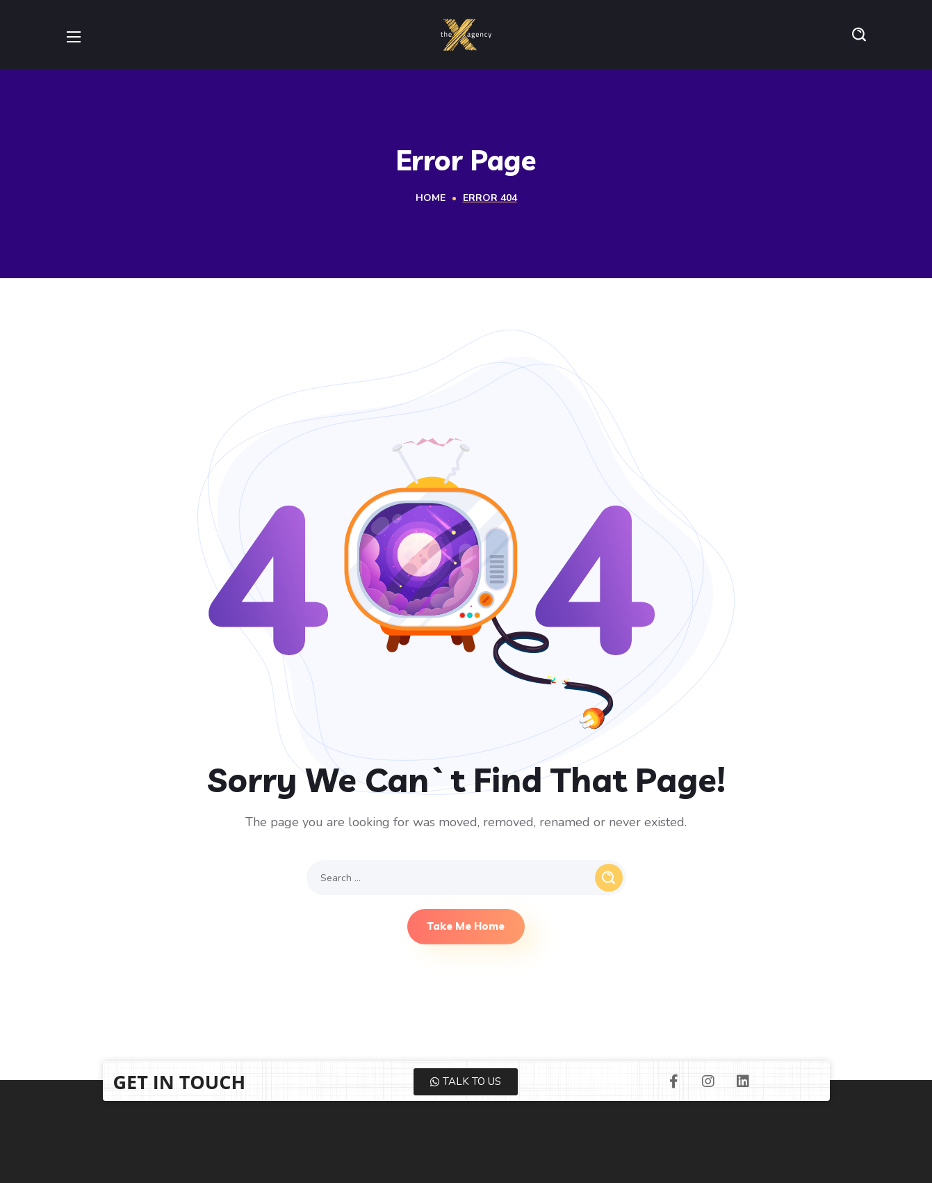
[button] (859, 35)
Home (430, 197)
